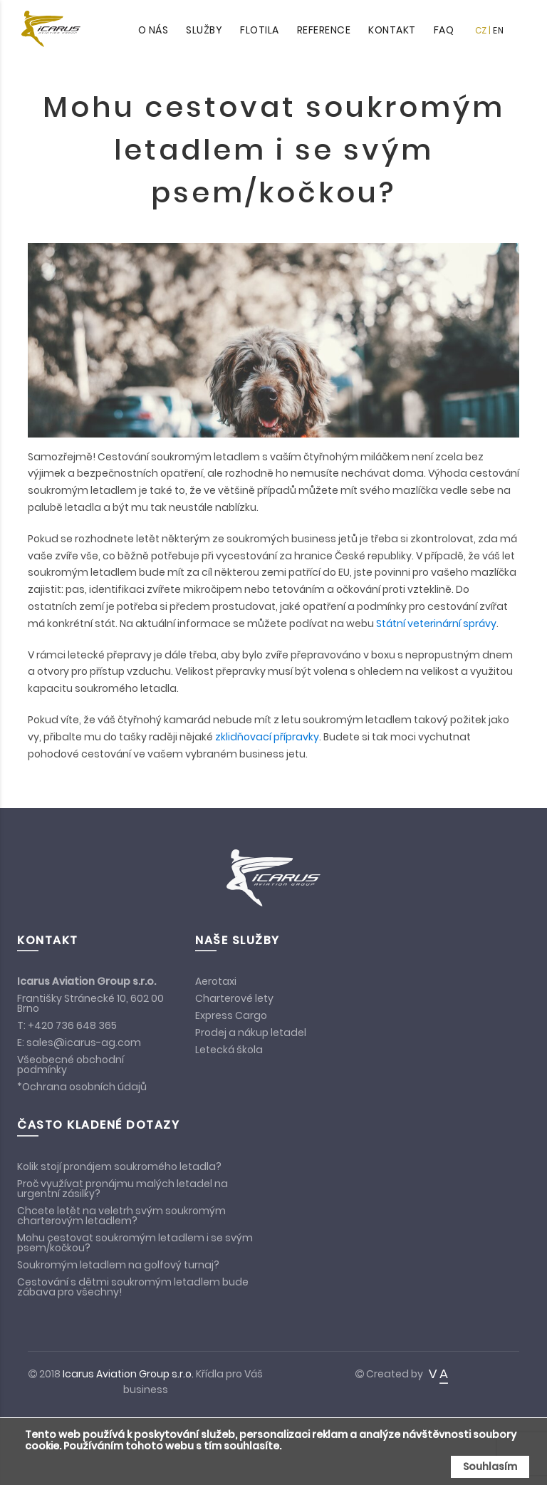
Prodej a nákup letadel (250, 1032)
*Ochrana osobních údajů (82, 1087)
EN (498, 30)
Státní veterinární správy (436, 623)
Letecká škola (229, 1049)
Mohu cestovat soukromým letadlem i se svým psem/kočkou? (135, 1243)
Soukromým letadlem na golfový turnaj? (118, 1265)
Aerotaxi (215, 981)
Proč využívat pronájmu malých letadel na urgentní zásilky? (122, 1188)
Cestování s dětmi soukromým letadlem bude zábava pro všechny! (133, 1287)
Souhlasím (490, 1466)
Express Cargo (231, 1015)
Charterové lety (234, 998)
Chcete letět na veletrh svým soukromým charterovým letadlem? (121, 1216)
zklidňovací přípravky (267, 737)
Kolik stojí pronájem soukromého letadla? (119, 1166)
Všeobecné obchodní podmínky (70, 1064)
